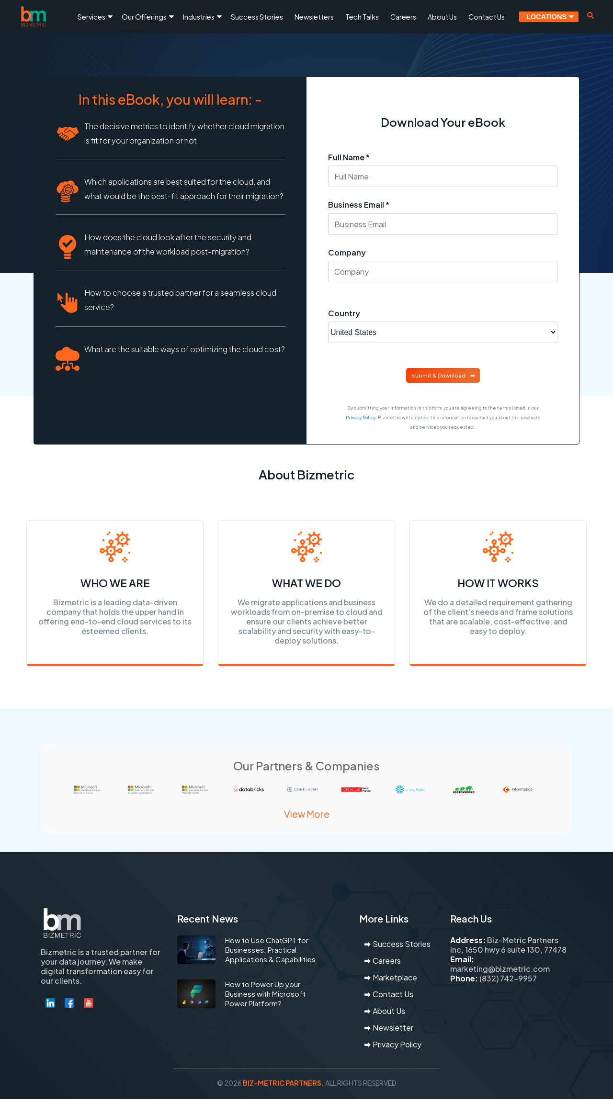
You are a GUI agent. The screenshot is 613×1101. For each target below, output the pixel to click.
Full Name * (349, 157)
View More (306, 816)
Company (347, 252)
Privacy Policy (360, 417)
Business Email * (358, 204)
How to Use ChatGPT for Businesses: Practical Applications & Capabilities (270, 951)
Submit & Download (438, 375)
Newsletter (393, 1029)
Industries (199, 16)
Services (91, 16)
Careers (403, 16)
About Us (442, 16)
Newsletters (314, 16)
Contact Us (486, 16)
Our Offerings (144, 16)
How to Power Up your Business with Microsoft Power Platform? (265, 995)
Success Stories (257, 16)
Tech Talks (362, 16)
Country (344, 313)
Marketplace (395, 979)
